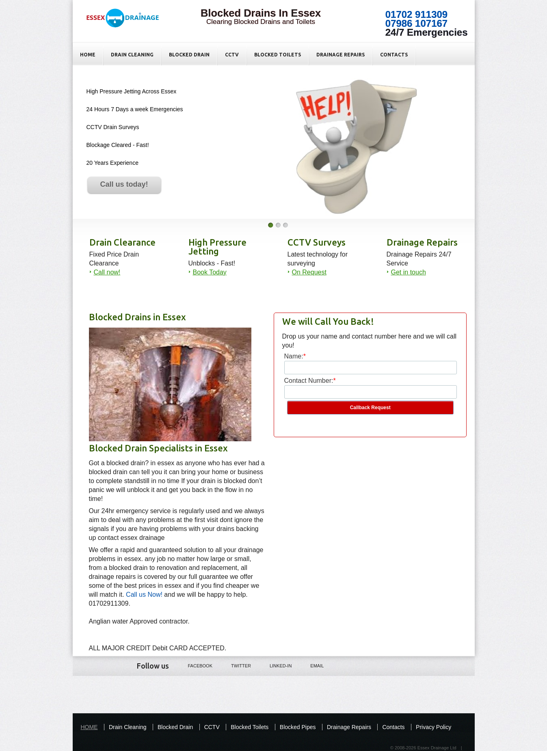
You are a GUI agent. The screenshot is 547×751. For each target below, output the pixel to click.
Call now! (107, 272)
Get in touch (408, 272)
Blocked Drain (189, 54)
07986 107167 (416, 23)
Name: (293, 356)
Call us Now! (144, 594)
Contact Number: (308, 380)
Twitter (235, 665)
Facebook (195, 665)
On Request (309, 272)
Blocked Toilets (277, 54)
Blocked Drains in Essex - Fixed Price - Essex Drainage (126, 25)
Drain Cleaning (132, 54)
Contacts (394, 54)
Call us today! (124, 184)
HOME (87, 54)
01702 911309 (416, 14)
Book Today (210, 272)
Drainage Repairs (340, 54)
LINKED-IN (275, 665)
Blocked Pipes (298, 727)
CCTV (232, 54)
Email (311, 665)
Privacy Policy (433, 727)
